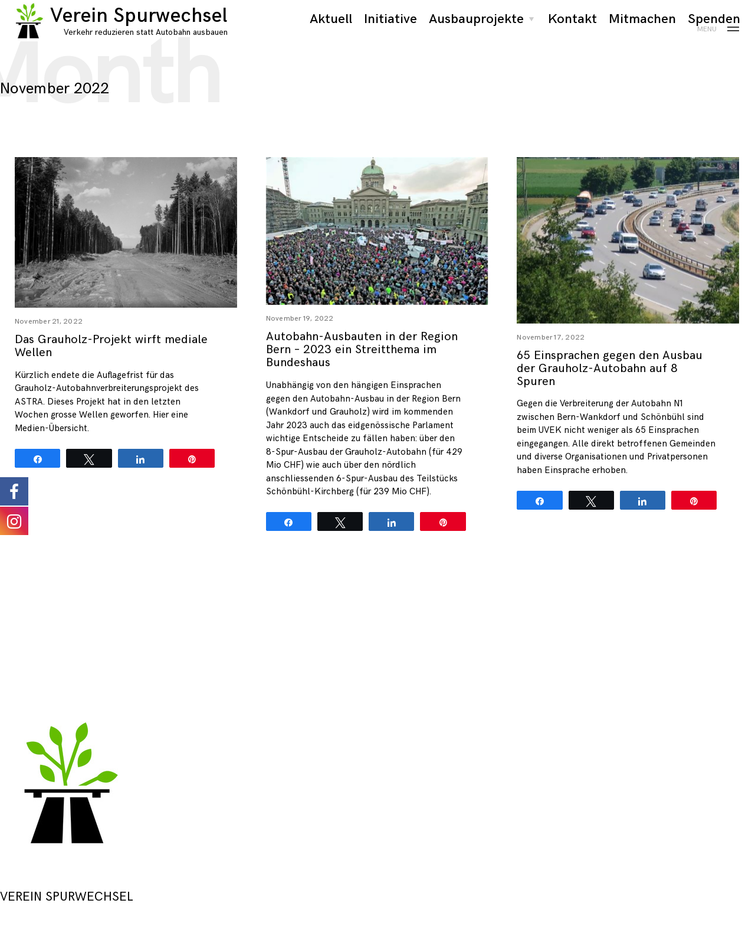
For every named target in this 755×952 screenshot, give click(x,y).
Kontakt (572, 31)
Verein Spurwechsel (139, 27)
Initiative (390, 31)
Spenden (714, 31)
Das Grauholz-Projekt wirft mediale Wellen (111, 357)
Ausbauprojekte (476, 31)
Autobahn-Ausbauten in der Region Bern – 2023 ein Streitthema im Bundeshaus (362, 361)
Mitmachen (642, 31)
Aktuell (331, 31)
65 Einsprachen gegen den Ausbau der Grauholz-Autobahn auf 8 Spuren (610, 380)
